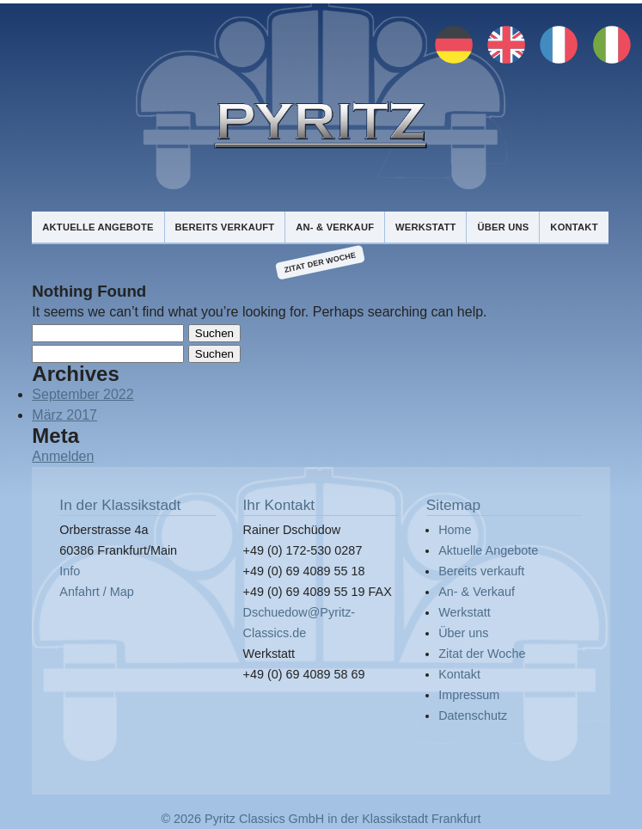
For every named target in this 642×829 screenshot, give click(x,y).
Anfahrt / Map (96, 592)
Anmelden (63, 456)
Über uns (503, 227)
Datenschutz (472, 715)
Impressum (468, 695)
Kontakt (573, 227)
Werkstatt (425, 227)
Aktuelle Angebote (97, 227)
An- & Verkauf (335, 227)
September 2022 (82, 394)
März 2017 (64, 415)
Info (69, 571)
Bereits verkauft (224, 227)
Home (454, 530)
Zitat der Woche (320, 262)
